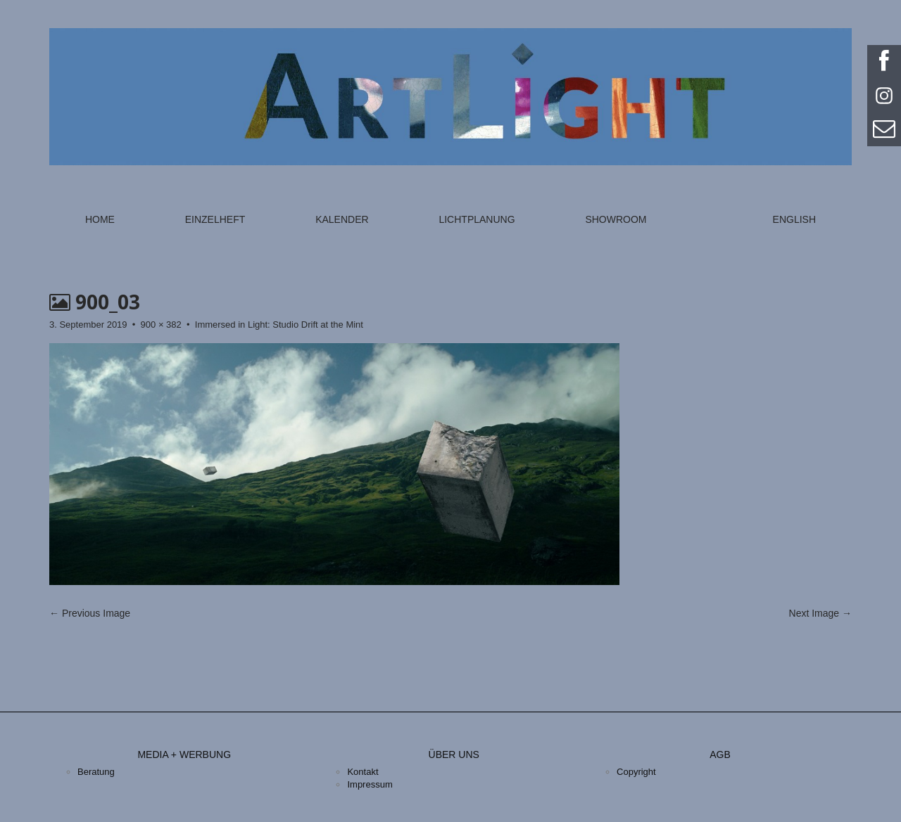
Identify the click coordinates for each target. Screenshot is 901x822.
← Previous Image (89, 613)
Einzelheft (215, 219)
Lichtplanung (477, 219)
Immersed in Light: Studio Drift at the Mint (279, 324)
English (794, 219)
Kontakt (362, 771)
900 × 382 (161, 324)
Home (100, 219)
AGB (720, 754)
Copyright (636, 771)
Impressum (369, 784)
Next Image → (820, 613)
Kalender (341, 219)
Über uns (454, 754)
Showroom (615, 219)
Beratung (96, 771)
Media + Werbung (184, 754)
